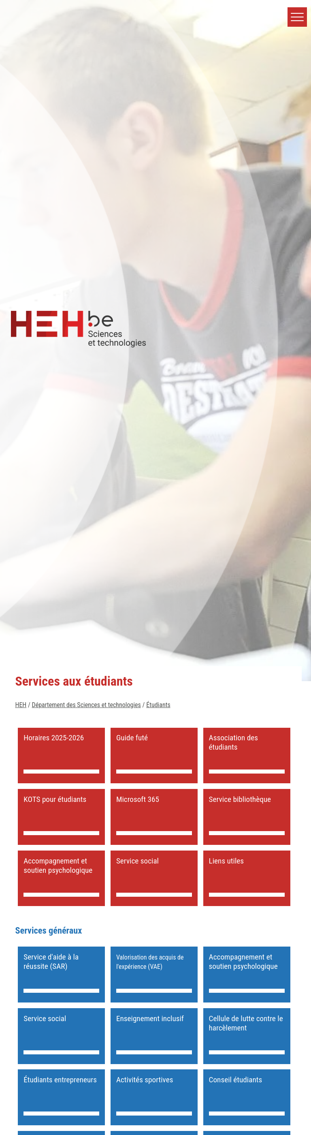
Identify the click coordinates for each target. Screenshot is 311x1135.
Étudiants (158, 705)
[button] (297, 17)
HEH (20, 705)
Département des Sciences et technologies (86, 705)
